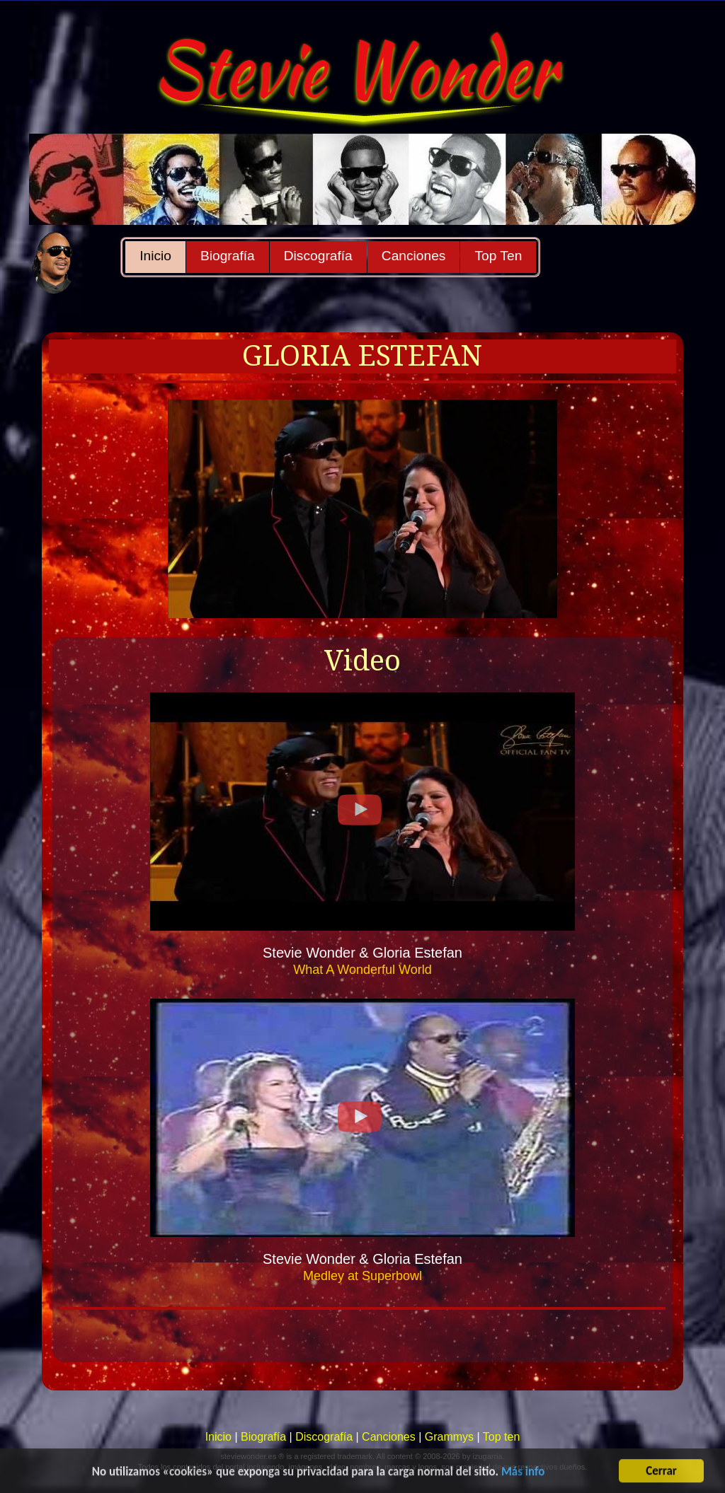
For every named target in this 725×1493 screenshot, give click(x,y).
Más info (522, 1475)
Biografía (227, 255)
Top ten (501, 1437)
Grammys (449, 1437)
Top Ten (498, 255)
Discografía (318, 255)
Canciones (414, 255)
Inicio (155, 255)
